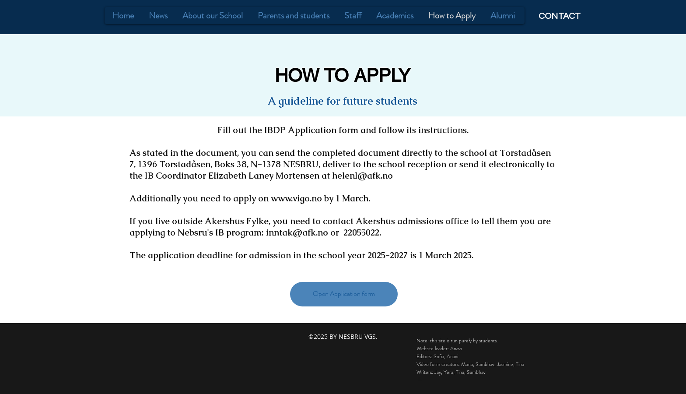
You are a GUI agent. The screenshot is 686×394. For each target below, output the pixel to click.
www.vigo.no (296, 198)
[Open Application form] (344, 294)
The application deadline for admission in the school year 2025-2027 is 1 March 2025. (301, 255)
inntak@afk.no (297, 232)
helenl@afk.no (362, 175)
